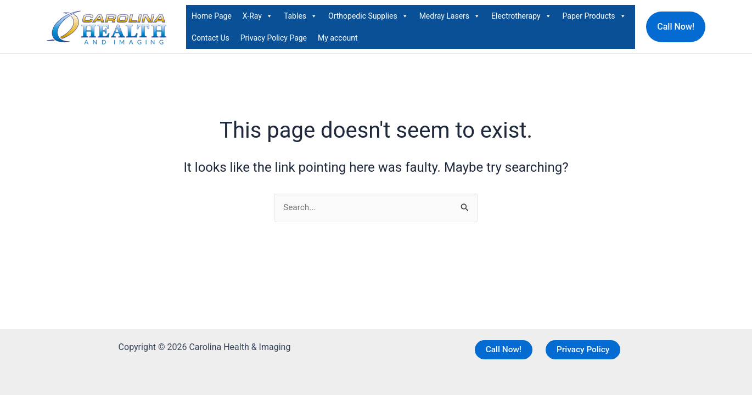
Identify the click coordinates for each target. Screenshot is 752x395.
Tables (300, 16)
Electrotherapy (521, 16)
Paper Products (594, 16)
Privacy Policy (583, 349)
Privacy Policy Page (273, 37)
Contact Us (210, 37)
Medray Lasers (449, 16)
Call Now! (502, 349)
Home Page (212, 16)
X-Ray (258, 16)
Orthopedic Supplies (368, 16)
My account (338, 37)
